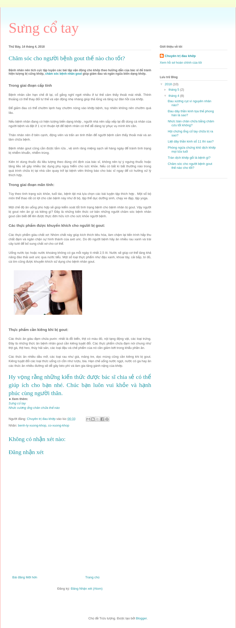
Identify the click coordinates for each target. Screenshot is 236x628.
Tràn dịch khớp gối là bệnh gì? (189, 157)
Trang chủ (92, 577)
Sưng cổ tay (44, 28)
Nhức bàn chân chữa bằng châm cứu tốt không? (191, 123)
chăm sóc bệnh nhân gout (63, 73)
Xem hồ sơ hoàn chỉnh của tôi (181, 62)
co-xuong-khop (58, 425)
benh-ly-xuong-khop (32, 425)
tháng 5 (174, 89)
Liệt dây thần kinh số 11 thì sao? (190, 141)
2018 (169, 84)
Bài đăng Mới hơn (24, 577)
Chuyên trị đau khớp (180, 56)
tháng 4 (174, 96)
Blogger (141, 618)
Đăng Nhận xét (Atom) (87, 588)
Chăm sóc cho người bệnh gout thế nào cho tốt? (190, 166)
